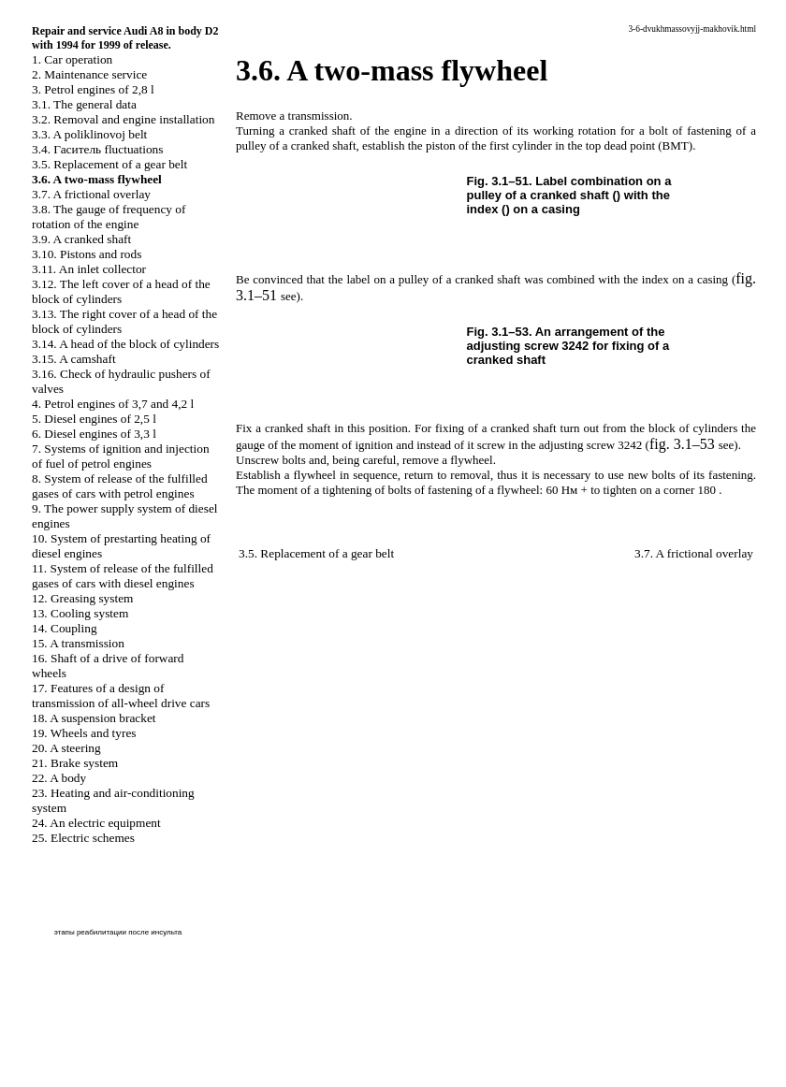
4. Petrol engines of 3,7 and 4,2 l (113, 404)
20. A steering (66, 748)
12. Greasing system (82, 598)
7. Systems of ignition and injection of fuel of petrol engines (121, 456)
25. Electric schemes (83, 838)
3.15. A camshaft (74, 359)
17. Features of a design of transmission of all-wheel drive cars (121, 695)
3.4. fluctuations (97, 149)
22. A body (59, 778)
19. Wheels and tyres (84, 733)
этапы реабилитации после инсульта (118, 932)
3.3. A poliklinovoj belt (89, 134)
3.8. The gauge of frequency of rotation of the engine (108, 216)
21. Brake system (75, 763)
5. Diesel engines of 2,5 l (94, 419)
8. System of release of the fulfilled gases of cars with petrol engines (120, 485)
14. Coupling (64, 628)
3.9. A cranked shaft (81, 239)
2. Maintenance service (89, 74)
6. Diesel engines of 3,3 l (94, 434)
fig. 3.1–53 (682, 444)
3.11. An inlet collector (89, 269)
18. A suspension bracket (94, 718)
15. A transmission (78, 643)
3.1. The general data (84, 104)
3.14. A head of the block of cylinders (125, 344)
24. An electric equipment (96, 823)
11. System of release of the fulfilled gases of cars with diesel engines (122, 575)
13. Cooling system (80, 613)
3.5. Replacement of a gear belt (109, 164)
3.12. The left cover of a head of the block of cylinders (121, 291)
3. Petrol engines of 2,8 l (93, 89)
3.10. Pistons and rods (86, 254)
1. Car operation (72, 59)
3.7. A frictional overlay (91, 194)
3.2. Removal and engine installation (123, 119)
